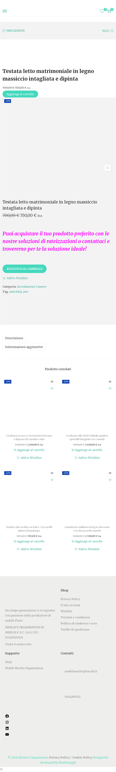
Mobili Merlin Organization (24, 668)
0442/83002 (72, 697)
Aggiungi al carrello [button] (29, 450)
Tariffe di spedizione (75, 629)
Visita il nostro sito (18, 644)
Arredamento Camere (31, 286)
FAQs (8, 662)
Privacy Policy (70, 599)
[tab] (58, 338)
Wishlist (66, 611)
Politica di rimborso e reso (79, 623)
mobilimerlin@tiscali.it (81, 671)
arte (25, 291)
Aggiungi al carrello (20, 94)
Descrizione (14, 338)
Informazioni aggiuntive (24, 347)
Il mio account (70, 605)
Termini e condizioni (75, 617)
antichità (15, 291)
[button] (15, 278)
